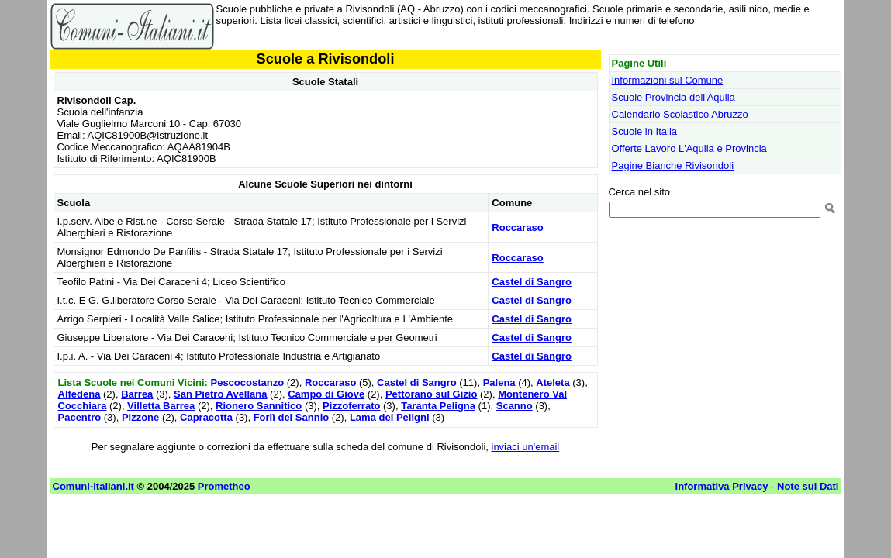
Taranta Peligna (438, 406)
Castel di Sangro (532, 282)
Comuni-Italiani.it (93, 486)
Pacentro (80, 417)
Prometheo (224, 486)
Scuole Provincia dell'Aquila (673, 97)
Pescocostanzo (247, 382)
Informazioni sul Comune (668, 80)
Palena (499, 382)
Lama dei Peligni (390, 417)
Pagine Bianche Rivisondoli (673, 165)
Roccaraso (517, 227)
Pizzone (140, 417)
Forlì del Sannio (292, 417)
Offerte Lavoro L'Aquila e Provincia (689, 148)
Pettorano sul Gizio (431, 394)
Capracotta (206, 417)
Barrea (137, 394)
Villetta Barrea (161, 406)
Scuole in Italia (645, 131)
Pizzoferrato (351, 406)
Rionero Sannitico (259, 406)
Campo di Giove (326, 394)
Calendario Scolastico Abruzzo (680, 114)
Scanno (514, 406)
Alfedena (79, 394)
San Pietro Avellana (220, 394)
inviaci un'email (526, 447)
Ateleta (552, 382)
